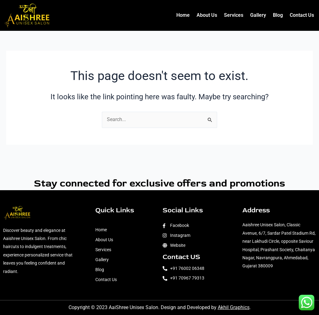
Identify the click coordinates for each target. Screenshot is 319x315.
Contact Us (302, 15)
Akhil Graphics (234, 308)
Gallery (258, 15)
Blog (278, 15)
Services (233, 15)
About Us (207, 15)
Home (183, 15)
